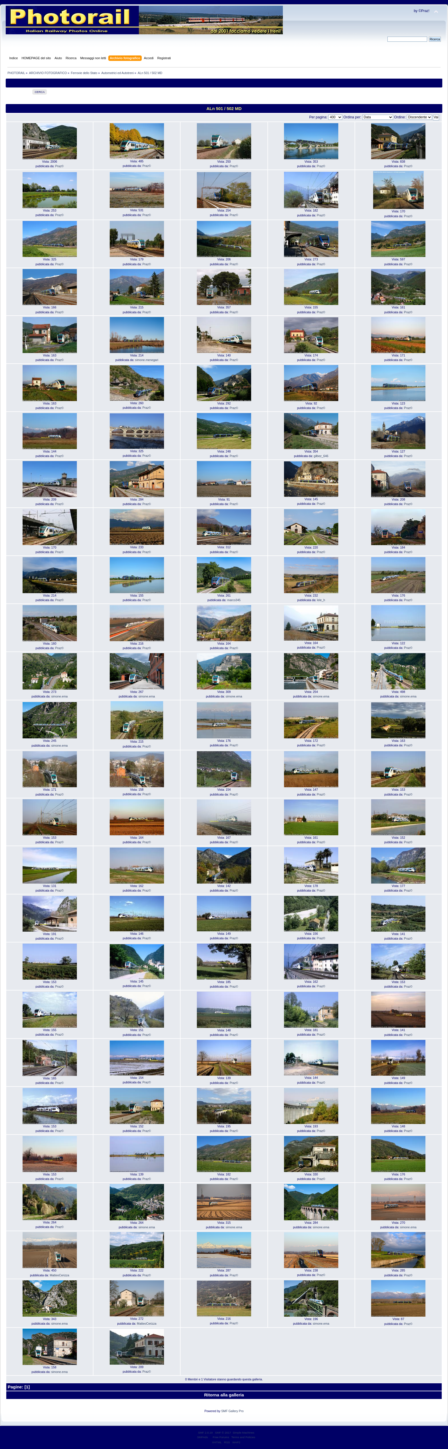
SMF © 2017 (223, 1432)
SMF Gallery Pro (232, 1411)
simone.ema (59, 696)
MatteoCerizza (59, 1275)
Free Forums (221, 1437)
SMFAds (202, 1437)
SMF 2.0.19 (205, 1432)
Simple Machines (243, 1432)
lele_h (321, 600)
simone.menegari (146, 360)
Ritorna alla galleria (224, 1394)
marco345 (234, 600)
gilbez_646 (321, 456)
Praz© (59, 166)
